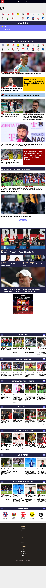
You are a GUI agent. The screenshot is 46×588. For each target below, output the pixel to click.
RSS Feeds (23, 571)
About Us (23, 546)
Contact (23, 548)
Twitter (23, 566)
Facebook (23, 569)
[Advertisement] (23, 22)
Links (23, 573)
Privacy (23, 559)
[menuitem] (3, 1)
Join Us (23, 550)
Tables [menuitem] (27, 1)
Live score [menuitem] (20, 1)
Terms (23, 557)
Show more (23, 237)
